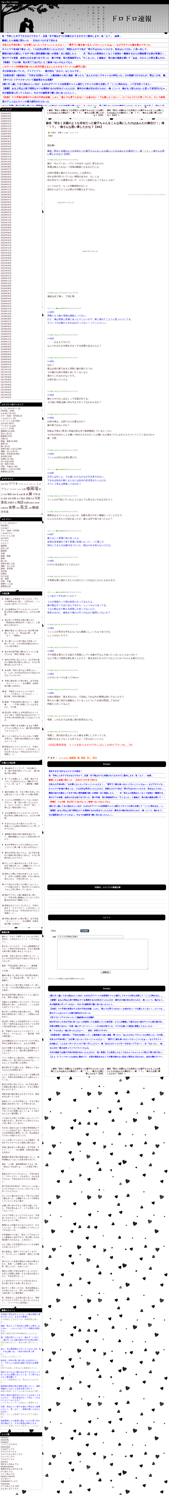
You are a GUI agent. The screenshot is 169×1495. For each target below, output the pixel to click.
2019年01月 (6, 336)
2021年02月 (6, 273)
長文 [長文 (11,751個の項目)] (24, 507)
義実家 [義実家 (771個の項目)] (37, 503)
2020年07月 (6, 291)
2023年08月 (6, 197)
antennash (5, 1447)
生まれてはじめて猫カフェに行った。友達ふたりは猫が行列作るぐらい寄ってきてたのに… (22, 826)
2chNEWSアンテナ (9, 1481)
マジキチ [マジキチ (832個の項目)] (12, 489)
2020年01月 (6, 306)
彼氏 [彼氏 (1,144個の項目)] (5, 498)
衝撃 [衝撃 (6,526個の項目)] (12, 507)
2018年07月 (6, 352)
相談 (83, 758)
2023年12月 (6, 187)
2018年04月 (6, 359)
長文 (95, 758)
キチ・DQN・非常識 (10, 416)
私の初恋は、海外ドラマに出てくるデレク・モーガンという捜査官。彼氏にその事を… (20, 1254)
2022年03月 (6, 240)
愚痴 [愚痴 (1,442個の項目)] (28, 498)
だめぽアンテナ (8, 1449)
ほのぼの (5, 423)
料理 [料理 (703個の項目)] (32, 498)
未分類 (4, 456)
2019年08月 (6, 319)
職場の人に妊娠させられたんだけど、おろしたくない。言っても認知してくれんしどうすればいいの (20, 1227)
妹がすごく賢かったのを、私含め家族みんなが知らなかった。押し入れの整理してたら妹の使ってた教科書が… (20, 1290)
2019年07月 (6, 321)
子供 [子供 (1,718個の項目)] (35, 494)
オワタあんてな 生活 (10, 1486)
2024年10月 (6, 162)
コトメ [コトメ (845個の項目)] (25, 484)
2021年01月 (6, 276)
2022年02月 (6, 243)
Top (3, 2)
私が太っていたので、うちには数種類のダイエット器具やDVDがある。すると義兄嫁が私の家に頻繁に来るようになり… (21, 948)
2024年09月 (6, 164)
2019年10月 (6, 314)
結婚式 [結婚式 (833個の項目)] (31, 503)
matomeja (5, 1484)
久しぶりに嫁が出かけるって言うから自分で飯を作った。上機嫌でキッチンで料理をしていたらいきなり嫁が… (22, 865)
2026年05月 (6, 113)
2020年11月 (6, 281)
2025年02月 (6, 151)
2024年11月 (6, 159)
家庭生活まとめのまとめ (12, 1469)
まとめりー (6, 1479)
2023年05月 (6, 205)
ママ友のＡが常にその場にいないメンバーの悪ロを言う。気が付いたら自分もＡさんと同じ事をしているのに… (22, 887)
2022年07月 (6, 230)
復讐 (3, 444)
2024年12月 (6, 156)
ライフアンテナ (8, 1457)
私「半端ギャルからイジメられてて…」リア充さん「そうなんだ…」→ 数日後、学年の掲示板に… (21, 694)
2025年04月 (6, 146)
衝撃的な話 (6, 471)
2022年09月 (6, 225)
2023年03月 (6, 210)
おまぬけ (5, 413)
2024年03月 (6, 179)
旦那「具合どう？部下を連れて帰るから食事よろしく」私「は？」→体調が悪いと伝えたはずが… (20, 1409)
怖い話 (4, 446)
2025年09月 (6, 134)
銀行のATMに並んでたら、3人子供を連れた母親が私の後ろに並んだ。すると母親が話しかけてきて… (22, 662)
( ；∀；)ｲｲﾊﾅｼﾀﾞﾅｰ (9, 408)
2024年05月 (6, 174)
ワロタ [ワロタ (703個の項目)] (19, 489)
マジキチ (5, 426)
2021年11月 (6, 250)
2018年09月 (6, 347)
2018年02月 (6, 364)
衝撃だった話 (7, 469)
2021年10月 (6, 253)
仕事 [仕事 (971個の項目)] (24, 489)
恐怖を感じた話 (8, 449)
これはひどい (7, 418)
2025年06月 (6, 141)
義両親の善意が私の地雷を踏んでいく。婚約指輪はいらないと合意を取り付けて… (22, 836)
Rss (8, 2)
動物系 (4, 436)
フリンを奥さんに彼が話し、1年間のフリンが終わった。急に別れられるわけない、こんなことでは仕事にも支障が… (21, 1060)
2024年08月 (6, 167)
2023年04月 (6, 207)
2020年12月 (6, 278)
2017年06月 (6, 385)
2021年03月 (6, 270)
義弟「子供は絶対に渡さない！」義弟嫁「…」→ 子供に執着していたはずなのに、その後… (21, 704)
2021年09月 (6, 255)
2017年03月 (6, 392)
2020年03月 (6, 301)
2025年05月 (6, 144)
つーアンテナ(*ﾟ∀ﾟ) (9, 1444)
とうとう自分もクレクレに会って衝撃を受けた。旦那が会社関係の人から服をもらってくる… (22, 738)
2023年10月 (6, 192)
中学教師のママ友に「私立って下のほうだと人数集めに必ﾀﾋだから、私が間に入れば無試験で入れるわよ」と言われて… (20, 1237)
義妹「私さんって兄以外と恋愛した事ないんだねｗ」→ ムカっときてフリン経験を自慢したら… (21, 1328)
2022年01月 (6, 245)
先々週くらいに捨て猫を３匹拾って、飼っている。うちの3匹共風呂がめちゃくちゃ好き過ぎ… (21, 643)
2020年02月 (6, 303)
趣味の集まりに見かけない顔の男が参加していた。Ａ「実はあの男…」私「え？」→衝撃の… (21, 633)
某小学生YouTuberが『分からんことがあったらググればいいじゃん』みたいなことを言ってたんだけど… (21, 1188)
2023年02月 (6, 212)
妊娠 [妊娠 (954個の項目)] (21, 494)
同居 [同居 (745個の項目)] (5, 494)
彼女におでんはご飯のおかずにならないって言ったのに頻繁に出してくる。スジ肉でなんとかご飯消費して (20, 1111)
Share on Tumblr (84, 930)
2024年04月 (6, 177)
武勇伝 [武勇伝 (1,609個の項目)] (11, 502)
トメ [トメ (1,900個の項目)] (38, 483)
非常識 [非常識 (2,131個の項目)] (4, 511)
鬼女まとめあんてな (10, 1464)
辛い (89, 758)
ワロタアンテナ (8, 1459)
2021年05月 (6, 265)
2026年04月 (6, 116)
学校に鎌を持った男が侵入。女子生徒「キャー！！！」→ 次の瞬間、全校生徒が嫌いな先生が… (21, 683)
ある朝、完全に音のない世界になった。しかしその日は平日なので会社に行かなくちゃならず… (22, 672)
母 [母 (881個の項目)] (16, 503)
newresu (4, 1437)
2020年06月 (6, 293)
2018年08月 (6, 349)
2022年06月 (6, 232)
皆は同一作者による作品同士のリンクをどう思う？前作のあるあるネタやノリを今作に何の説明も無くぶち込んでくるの (20, 1024)
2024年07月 (6, 169)
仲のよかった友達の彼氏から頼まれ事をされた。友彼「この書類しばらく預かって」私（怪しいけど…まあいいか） (20, 1263)
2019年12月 (6, 309)
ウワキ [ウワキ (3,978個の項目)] (13, 483)
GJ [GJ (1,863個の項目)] (6, 483)
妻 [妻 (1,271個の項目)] (24, 494)
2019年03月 (6, 331)
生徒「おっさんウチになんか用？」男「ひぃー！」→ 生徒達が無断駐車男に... (81, 901)
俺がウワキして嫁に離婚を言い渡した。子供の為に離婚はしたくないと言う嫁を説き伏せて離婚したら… (22, 897)
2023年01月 (6, 215)
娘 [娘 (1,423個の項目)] (27, 494)
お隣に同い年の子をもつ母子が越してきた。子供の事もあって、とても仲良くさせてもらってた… (20, 1208)
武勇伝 (4, 459)
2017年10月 (6, 374)
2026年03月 (6, 118)
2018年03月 (6, 362)
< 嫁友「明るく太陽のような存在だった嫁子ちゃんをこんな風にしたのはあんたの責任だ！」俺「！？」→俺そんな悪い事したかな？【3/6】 (75, 112)
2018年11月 (6, 341)
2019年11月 (6, 311)
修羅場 (4, 431)
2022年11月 (6, 220)
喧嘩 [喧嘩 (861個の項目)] (14, 494)
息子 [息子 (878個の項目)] (18, 499)
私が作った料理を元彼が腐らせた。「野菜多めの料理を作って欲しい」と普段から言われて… (22, 622)
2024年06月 (6, 172)
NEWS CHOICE (8, 1476)
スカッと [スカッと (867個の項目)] (32, 484)
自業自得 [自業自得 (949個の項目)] (4, 508)
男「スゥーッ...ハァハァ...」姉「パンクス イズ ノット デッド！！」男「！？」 (81, 893)
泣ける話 (5, 461)
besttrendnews (7, 1466)
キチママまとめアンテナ (12, 1454)
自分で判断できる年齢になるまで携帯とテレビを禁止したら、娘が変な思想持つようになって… (22, 728)
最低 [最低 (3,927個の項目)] (4, 502)
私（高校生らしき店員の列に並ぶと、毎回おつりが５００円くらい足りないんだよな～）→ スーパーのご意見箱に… (20, 1300)
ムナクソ (5, 428)
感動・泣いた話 (8, 451)
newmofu (5, 1440)
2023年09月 (6, 194)
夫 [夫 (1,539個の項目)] (17, 494)
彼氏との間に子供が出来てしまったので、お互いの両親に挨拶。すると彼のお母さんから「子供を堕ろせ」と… (22, 876)
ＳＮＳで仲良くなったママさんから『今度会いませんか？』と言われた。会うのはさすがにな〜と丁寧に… (20, 1217)
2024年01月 (6, 184)
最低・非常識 (7, 454)
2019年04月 (6, 329)
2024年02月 (6, 182)
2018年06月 (6, 354)
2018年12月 (6, 339)
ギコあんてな (7, 1471)
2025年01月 (6, 154)
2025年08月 (6, 136)
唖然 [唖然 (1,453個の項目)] (9, 494)
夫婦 (3, 438)
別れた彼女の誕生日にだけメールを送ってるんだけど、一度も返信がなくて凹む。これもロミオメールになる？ (20, 1397)
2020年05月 (6, 296)
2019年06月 (6, 324)
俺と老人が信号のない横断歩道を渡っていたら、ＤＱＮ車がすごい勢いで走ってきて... (84, 897)
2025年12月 (6, 126)
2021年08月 (6, 258)
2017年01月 (6, 397)
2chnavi (4, 1462)
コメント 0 (74, 133)
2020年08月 (6, 288)
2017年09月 (6, 377)
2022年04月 (6, 238)
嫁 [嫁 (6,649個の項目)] (30, 494)
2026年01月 (6, 123)
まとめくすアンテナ (10, 1488)
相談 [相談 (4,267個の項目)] (20, 502)
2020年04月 (6, 298)
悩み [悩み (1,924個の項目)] (23, 498)
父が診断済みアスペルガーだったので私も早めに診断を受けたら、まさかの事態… (22, 612)
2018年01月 (6, 367)
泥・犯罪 (5, 464)
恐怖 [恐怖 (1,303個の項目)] (14, 498)
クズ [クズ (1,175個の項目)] (21, 484)
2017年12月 (6, 369)
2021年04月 (6, 268)
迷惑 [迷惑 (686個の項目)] (17, 508)
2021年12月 (6, 248)
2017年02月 (6, 395)
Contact (15, 2)
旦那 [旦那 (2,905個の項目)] (37, 498)
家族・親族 (6, 441)
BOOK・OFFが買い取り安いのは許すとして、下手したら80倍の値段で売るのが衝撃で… (20, 1363)
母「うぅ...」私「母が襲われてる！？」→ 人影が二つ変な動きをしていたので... (81, 905)
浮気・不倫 (6, 466)
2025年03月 (6, 149)
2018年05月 (6, 357)
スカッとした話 (8, 421)
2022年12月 (6, 217)
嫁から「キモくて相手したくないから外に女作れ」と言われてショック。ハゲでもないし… (20, 939)
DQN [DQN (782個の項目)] (2, 484)
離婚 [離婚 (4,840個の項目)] (35, 507)
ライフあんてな (8, 1474)
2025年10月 (6, 131)
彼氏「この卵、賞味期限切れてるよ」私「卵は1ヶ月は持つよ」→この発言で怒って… (20, 1166)
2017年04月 (6, 390)
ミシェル (63, 758)
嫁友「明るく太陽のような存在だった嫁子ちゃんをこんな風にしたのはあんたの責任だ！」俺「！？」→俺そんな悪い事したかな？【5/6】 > (135, 112)
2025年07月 (6, 139)
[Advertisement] (77, 224)
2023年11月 (6, 189)
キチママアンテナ (9, 1452)
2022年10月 (6, 222)
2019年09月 (6, 316)
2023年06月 (6, 202)
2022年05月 (6, 235)
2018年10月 (6, 344)
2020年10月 (6, 283)
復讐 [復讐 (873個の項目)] (9, 499)
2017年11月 (6, 372)
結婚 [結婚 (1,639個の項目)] (26, 502)
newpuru (4, 1442)
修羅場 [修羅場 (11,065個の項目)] (32, 488)
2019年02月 (6, 334)
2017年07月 (6, 382)
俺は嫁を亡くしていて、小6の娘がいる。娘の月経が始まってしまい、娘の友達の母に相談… (22, 770)
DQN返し (5, 411)
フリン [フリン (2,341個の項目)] (5, 488)
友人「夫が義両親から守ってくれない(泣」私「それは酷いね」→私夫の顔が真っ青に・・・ (21, 1351)
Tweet (50, 136)
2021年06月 (6, 263)
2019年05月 (6, 326)
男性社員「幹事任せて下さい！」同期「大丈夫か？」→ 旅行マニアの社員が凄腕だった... (85, 909)
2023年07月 (6, 200)
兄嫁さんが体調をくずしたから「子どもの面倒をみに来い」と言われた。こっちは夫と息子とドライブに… (22, 601)
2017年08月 (6, 379)
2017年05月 (6, 387)
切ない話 (5, 433)
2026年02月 (6, 121)
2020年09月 (6, 286)
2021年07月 (6, 260)
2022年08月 (6, 227)
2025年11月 (6, 129)
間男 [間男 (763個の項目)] (30, 508)
